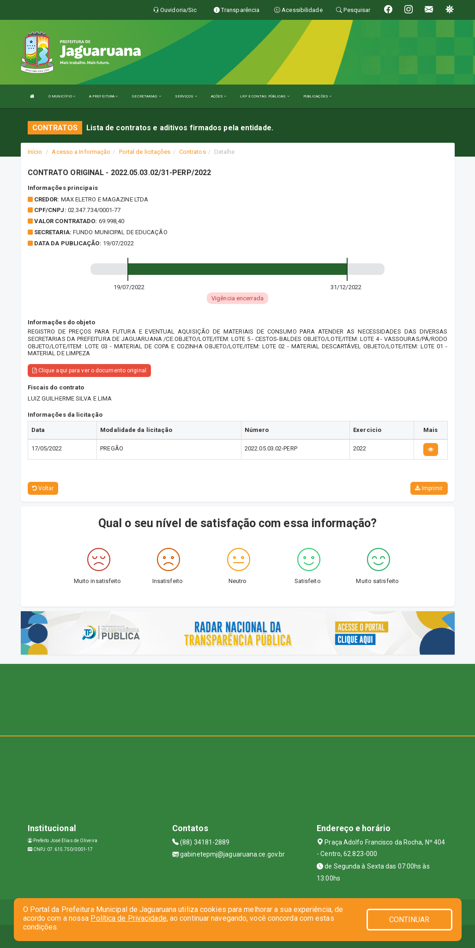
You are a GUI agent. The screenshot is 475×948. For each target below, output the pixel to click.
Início (35, 151)
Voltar (43, 488)
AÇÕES (219, 96)
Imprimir (429, 488)
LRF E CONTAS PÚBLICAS (264, 96)
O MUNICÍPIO (61, 96)
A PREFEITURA (103, 96)
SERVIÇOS (186, 96)
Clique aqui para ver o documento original (89, 370)
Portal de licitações (145, 151)
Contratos (192, 151)
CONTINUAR (409, 919)
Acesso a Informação (81, 151)
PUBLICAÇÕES (317, 96)
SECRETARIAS (146, 96)
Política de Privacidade (128, 918)
